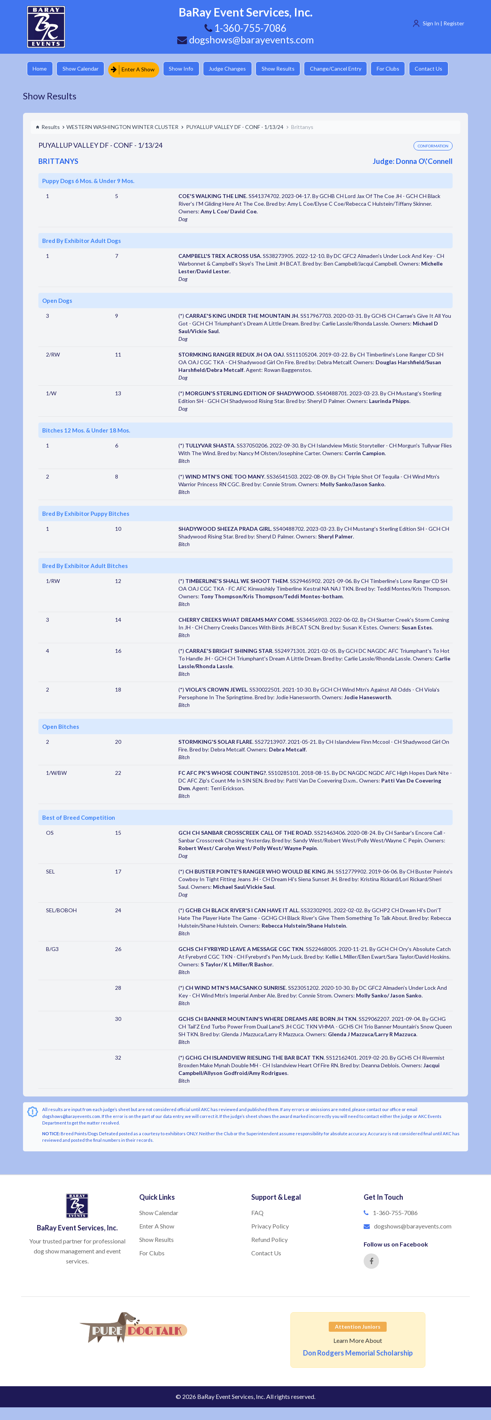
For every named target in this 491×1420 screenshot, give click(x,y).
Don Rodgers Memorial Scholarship (358, 1352)
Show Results (284, 69)
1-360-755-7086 (395, 1212)
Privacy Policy (270, 1225)
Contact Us (439, 69)
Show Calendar (82, 69)
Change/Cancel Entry (343, 69)
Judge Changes (232, 69)
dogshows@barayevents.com (245, 39)
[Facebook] (371, 1260)
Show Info (184, 69)
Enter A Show (135, 69)
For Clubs (397, 69)
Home (40, 69)
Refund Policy (269, 1238)
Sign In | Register (443, 23)
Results (48, 126)
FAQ (257, 1212)
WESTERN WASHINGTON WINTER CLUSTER (122, 126)
